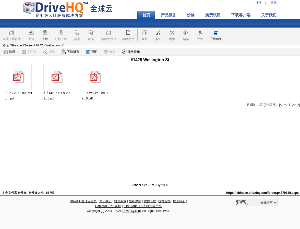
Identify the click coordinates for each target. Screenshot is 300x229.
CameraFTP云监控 (108, 206)
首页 (146, 15)
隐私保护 (135, 201)
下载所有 (70, 51)
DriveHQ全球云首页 (83, 201)
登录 (274, 3)
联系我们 (179, 201)
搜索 (48, 52)
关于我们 (269, 15)
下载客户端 (240, 15)
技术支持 (164, 201)
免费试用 (213, 15)
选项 (109, 52)
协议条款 (120, 201)
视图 (91, 52)
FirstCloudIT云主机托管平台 (143, 206)
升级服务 (216, 39)
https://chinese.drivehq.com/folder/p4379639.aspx (262, 193)
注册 (259, 3)
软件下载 (150, 201)
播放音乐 (131, 51)
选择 (9, 52)
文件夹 (29, 52)
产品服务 (168, 15)
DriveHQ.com (131, 211)
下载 (45, 39)
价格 (191, 15)
